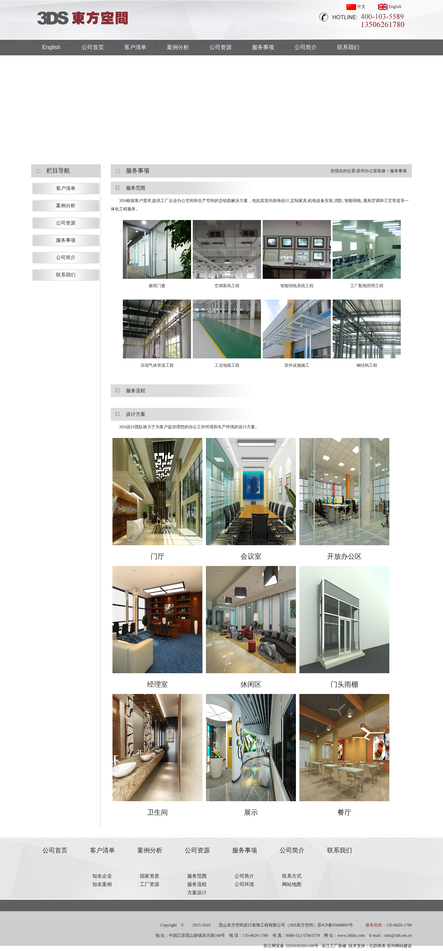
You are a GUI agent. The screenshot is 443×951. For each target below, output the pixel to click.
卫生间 (157, 812)
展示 (251, 812)
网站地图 (291, 884)
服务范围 (197, 876)
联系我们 (348, 47)
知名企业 (102, 876)
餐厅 (344, 812)
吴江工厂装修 (334, 945)
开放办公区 (344, 556)
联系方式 (291, 876)
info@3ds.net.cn (398, 935)
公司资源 (220, 47)
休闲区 (251, 684)
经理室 (157, 684)
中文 (355, 6)
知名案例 (102, 884)
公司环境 (244, 884)
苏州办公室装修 (371, 170)
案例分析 (178, 47)
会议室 (251, 556)
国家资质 (149, 876)
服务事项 (263, 47)
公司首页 (93, 47)
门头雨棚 (344, 684)
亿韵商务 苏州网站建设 (390, 945)
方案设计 (197, 892)
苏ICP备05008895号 (335, 925)
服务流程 (197, 884)
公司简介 (306, 47)
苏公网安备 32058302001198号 (290, 945)
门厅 (157, 556)
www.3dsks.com (351, 935)
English (389, 6)
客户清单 (135, 47)
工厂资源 (149, 884)
